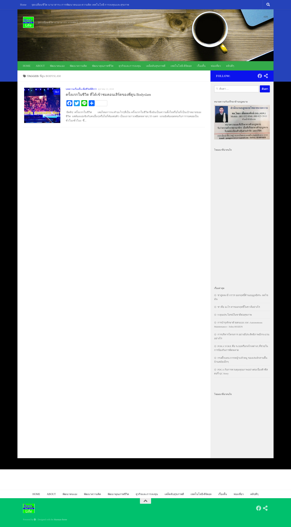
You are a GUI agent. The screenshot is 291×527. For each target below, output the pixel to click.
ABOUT (40, 65)
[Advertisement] (242, 217)
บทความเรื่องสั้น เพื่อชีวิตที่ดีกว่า (81, 89)
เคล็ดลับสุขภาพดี (155, 65)
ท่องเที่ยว (216, 65)
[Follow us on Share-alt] (266, 76)
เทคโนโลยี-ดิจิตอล (181, 65)
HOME (26, 65)
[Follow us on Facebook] (260, 76)
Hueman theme (60, 519)
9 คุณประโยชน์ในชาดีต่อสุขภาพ (235, 314)
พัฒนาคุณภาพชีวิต (102, 65)
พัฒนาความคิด (78, 65)
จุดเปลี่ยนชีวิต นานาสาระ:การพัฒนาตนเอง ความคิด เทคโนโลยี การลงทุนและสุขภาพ (80, 4)
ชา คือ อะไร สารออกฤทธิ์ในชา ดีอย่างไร (239, 307)
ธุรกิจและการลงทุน (130, 65)
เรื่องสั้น (201, 65)
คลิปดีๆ (230, 65)
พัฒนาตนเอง (57, 65)
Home (23, 4)
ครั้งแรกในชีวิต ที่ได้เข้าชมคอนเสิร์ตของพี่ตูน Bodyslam (108, 95)
